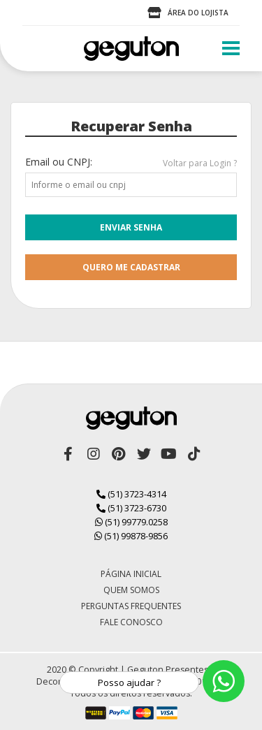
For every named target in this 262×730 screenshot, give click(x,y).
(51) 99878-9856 (131, 536)
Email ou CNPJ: (58, 161)
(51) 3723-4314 (131, 494)
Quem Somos (131, 590)
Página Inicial (131, 574)
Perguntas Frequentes (131, 606)
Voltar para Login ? (200, 163)
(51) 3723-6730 (131, 508)
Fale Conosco (131, 622)
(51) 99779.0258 (131, 522)
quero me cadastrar (131, 267)
